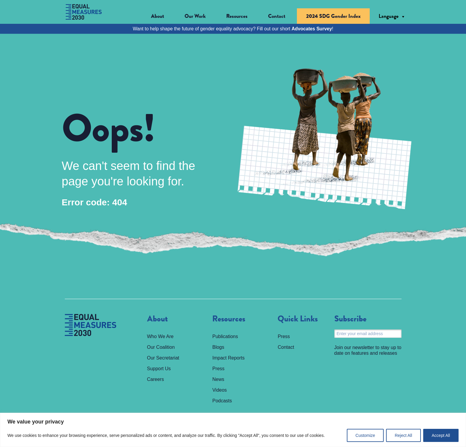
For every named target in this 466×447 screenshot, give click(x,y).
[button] (162, 16)
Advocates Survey (312, 28)
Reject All (403, 435)
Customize (365, 435)
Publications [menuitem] (225, 336)
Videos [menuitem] (219, 390)
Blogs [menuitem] (218, 347)
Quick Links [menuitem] (298, 319)
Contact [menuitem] (276, 16)
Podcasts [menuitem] (222, 400)
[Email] (368, 333)
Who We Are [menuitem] (160, 336)
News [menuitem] (218, 379)
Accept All (441, 435)
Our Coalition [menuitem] (161, 347)
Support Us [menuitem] (159, 368)
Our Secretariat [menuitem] (163, 357)
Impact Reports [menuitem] (228, 357)
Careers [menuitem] (155, 379)
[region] (233, 430)
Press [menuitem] (218, 368)
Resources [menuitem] (228, 319)
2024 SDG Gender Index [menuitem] (333, 16)
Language (389, 16)
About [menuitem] (157, 319)
